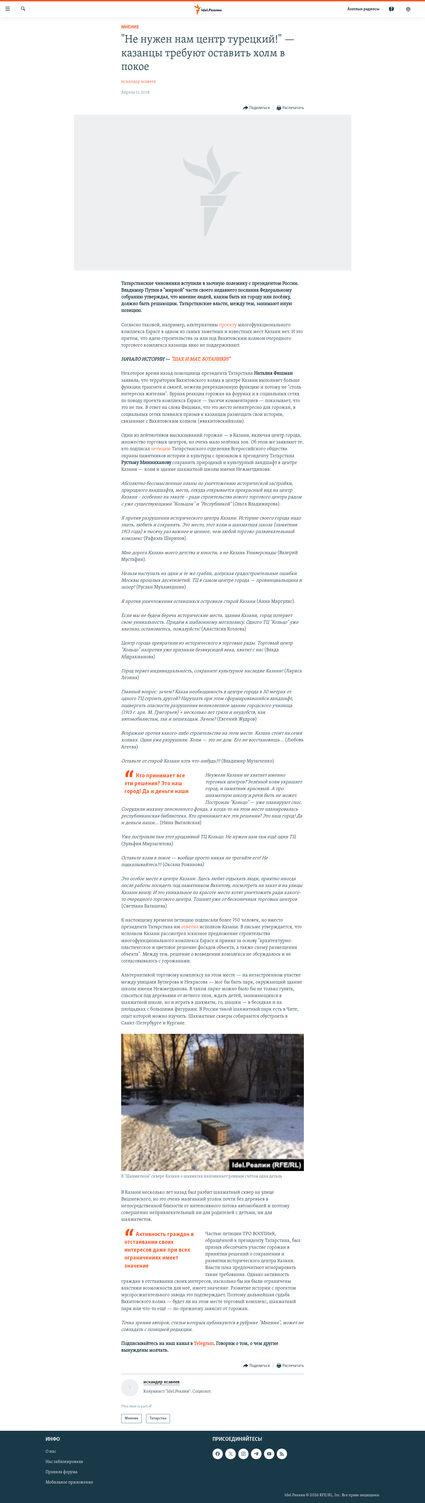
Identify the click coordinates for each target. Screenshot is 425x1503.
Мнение (130, 27)
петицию (161, 449)
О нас (51, 1451)
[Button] (256, 108)
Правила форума (62, 1472)
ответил (189, 927)
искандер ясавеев (138, 82)
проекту (228, 325)
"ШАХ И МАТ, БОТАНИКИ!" (200, 359)
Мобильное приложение (69, 1482)
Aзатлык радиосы (363, 9)
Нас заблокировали (64, 1462)
